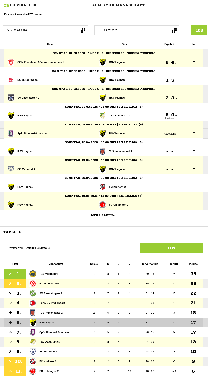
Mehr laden (104, 214)
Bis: (101, 30)
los (199, 30)
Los (171, 248)
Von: (10, 30)
